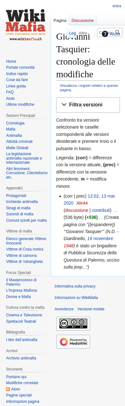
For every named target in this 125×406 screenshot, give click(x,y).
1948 (68, 245)
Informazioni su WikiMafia (76, 297)
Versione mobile (90, 309)
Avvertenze (64, 309)
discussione (76, 210)
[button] (88, 105)
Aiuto (110, 34)
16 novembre (100, 238)
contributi (101, 210)
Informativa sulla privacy (75, 286)
